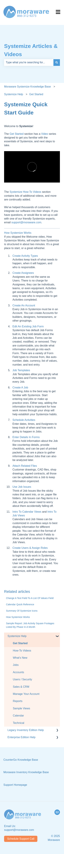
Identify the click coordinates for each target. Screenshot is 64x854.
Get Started (36, 94)
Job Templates (21, 370)
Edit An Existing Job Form (28, 326)
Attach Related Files (24, 465)
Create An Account (23, 305)
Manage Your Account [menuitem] (26, 693)
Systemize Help (13, 94)
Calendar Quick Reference (20, 604)
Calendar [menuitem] (18, 715)
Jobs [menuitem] (16, 664)
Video (44, 133)
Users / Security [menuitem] (22, 679)
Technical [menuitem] (18, 722)
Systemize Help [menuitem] (17, 636)
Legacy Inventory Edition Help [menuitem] (26, 730)
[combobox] (28, 62)
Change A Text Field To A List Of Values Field (30, 598)
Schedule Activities (23, 419)
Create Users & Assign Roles (30, 547)
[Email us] (57, 812)
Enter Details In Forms (26, 437)
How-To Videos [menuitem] (22, 650)
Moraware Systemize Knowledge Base (27, 86)
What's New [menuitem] (20, 657)
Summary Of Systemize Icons (21, 610)
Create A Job (20, 387)
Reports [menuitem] (17, 701)
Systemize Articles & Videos (31, 50)
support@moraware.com (26, 222)
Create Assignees (23, 272)
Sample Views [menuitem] (21, 708)
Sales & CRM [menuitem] (21, 686)
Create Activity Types (25, 255)
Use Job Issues (21, 486)
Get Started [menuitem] (20, 643)
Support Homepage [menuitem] (15, 784)
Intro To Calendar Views (27, 511)
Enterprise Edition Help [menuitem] (21, 737)
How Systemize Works (17, 232)
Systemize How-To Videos (25, 191)
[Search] (56, 62)
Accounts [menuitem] (18, 672)
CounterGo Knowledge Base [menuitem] (20, 759)
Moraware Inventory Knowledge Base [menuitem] (26, 772)
